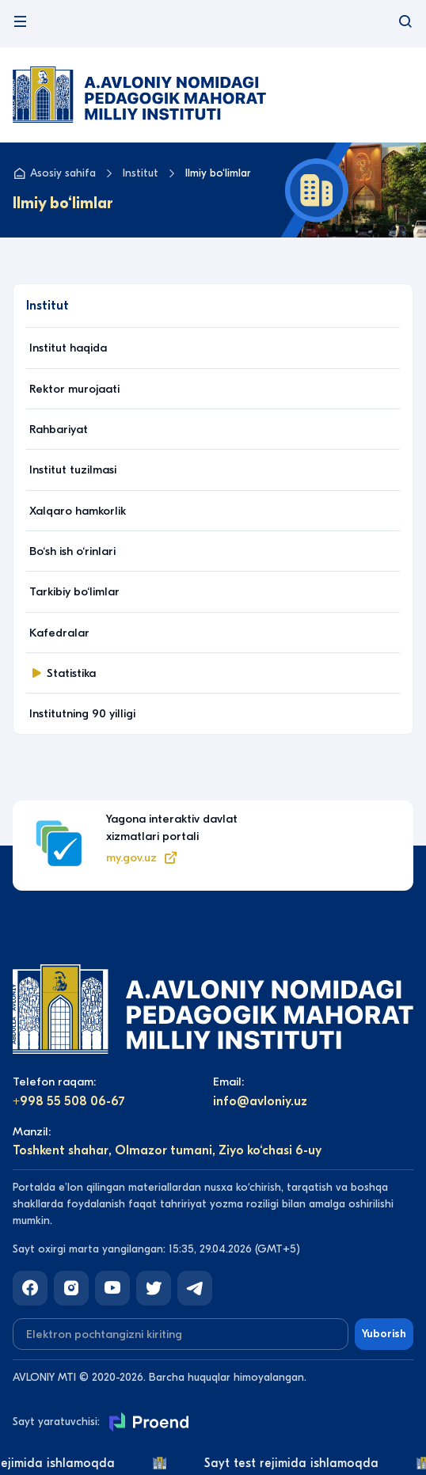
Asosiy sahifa (54, 173)
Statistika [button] (62, 673)
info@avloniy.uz (260, 1101)
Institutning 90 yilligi (82, 713)
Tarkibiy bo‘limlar (74, 591)
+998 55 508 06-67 (69, 1101)
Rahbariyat (58, 429)
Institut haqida (68, 347)
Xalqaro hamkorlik (77, 511)
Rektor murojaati (74, 389)
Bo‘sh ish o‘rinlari (72, 551)
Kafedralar (59, 632)
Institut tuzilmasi (72, 469)
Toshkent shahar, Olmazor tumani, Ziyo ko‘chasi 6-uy (167, 1150)
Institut (140, 173)
